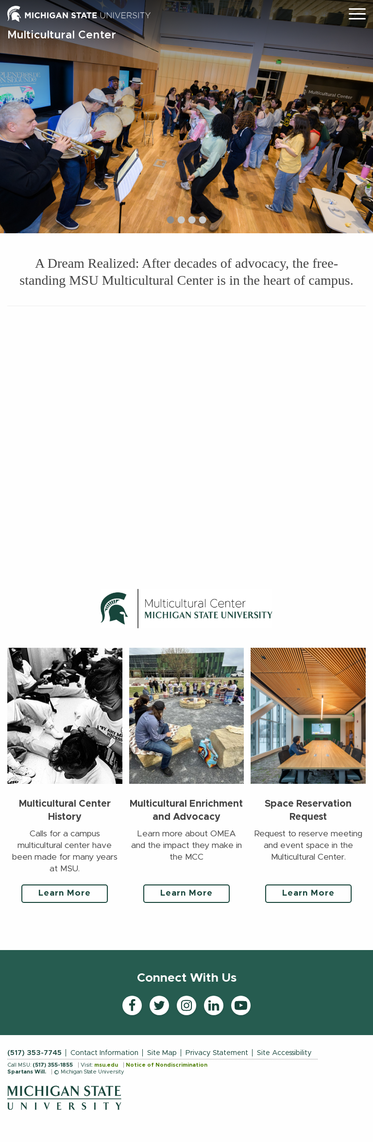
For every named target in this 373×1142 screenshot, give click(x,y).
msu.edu (106, 1065)
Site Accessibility (284, 1052)
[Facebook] (132, 1005)
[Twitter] (159, 1005)
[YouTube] (241, 1005)
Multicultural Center (62, 35)
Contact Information (104, 1052)
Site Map (162, 1052)
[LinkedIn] (213, 1005)
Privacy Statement (217, 1052)
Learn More (64, 893)
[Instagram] (186, 1005)
